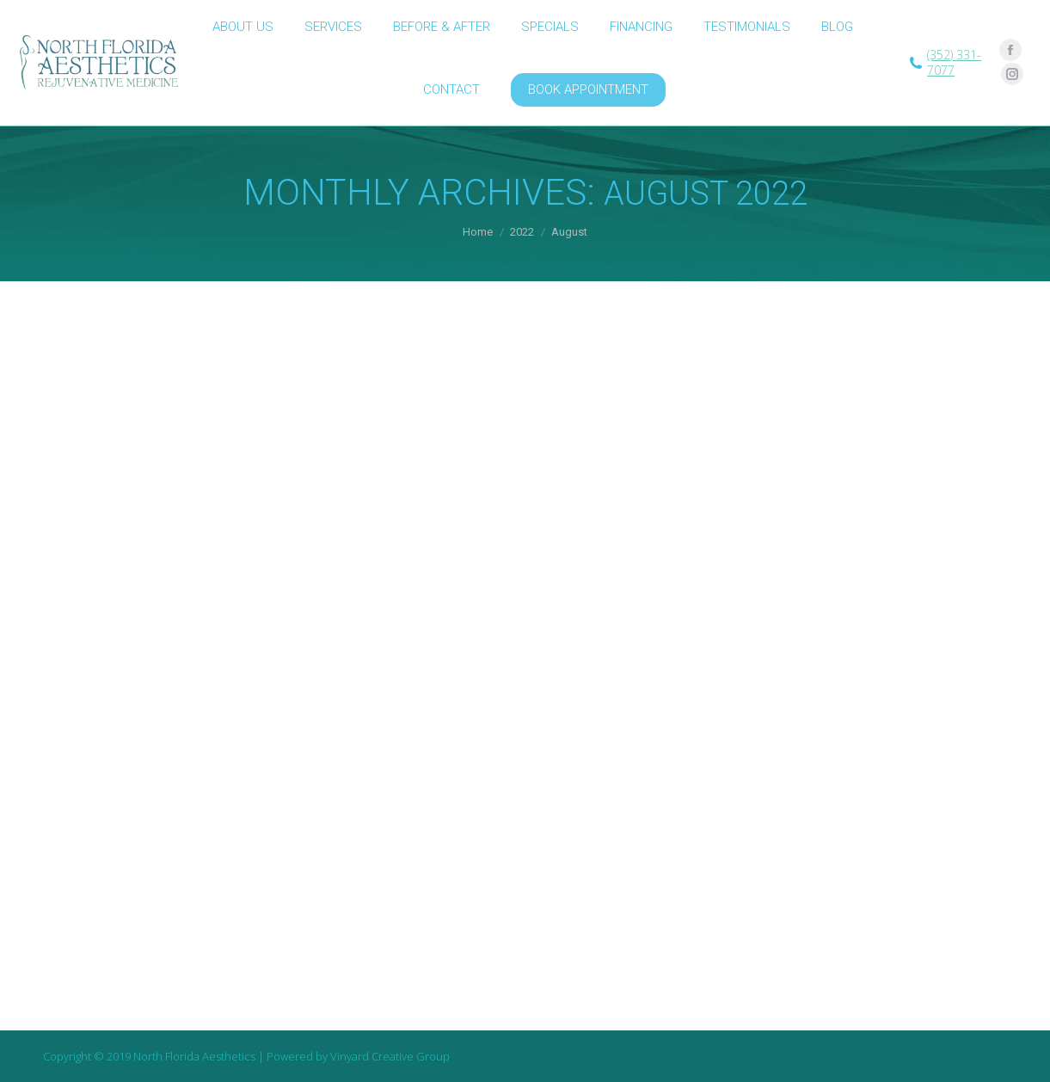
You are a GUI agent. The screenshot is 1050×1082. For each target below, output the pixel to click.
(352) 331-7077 (954, 62)
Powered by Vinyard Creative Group (358, 1056)
